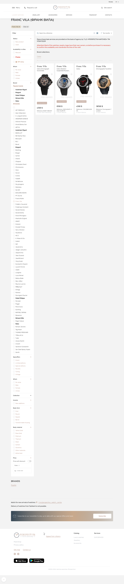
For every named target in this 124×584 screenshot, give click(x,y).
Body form (22, 417)
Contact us (27, 558)
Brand (22, 92)
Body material (22, 436)
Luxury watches (18, 16)
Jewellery (36, 16)
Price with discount (19, 470)
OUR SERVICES (98, 546)
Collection (22, 404)
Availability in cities (22, 58)
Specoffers (22, 366)
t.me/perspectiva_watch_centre (50, 511)
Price (22, 467)
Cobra (39, 65)
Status (22, 48)
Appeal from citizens (53, 545)
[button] (16, 8)
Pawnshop (93, 16)
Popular (13, 494)
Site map (17, 558)
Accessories (52, 16)
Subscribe (102, 525)
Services (69, 16)
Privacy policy (19, 554)
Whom (22, 75)
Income (22, 409)
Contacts (108, 16)
